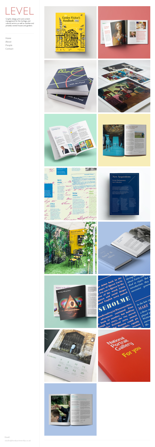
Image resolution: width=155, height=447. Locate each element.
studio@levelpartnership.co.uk (18, 440)
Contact (9, 48)
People (8, 45)
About (8, 41)
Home (8, 38)
